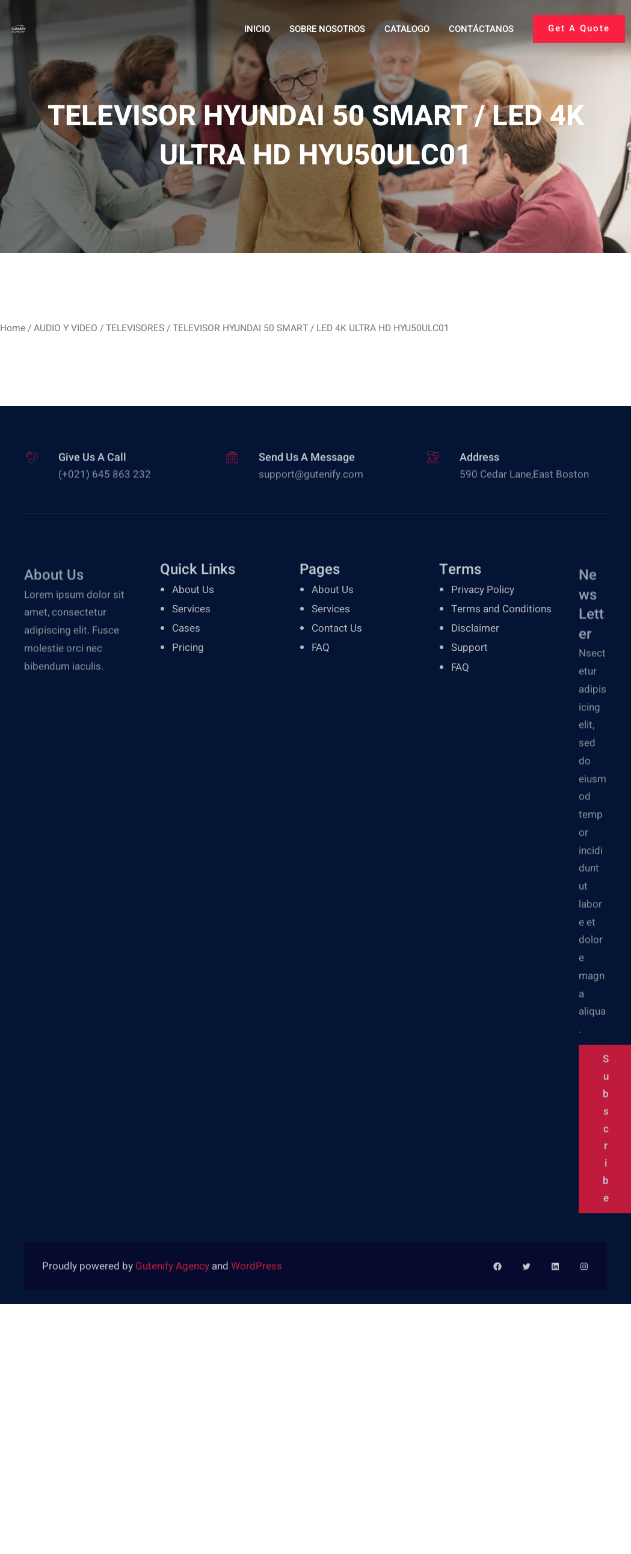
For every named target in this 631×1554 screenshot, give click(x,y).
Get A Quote (579, 28)
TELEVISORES (135, 328)
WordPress (256, 1273)
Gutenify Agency (173, 1273)
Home (12, 328)
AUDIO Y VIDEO (65, 328)
